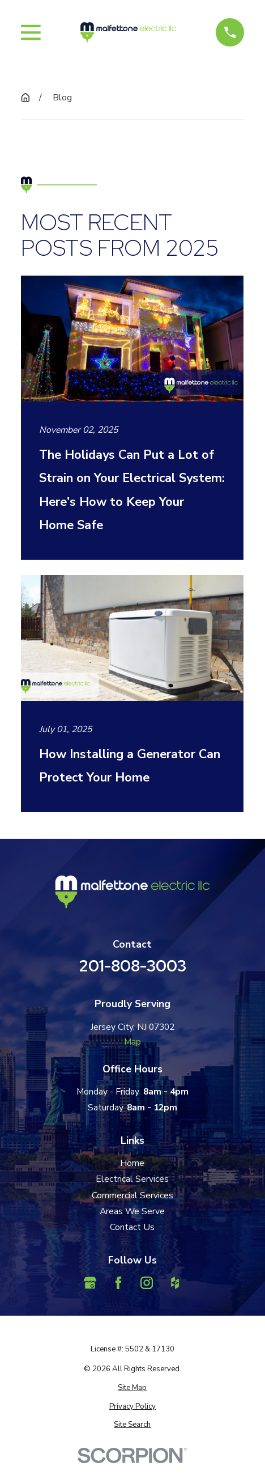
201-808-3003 (132, 966)
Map (132, 1042)
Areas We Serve (132, 1211)
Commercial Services (132, 1195)
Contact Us (132, 1227)
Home (132, 1163)
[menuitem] (132, 1388)
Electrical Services (132, 1179)
